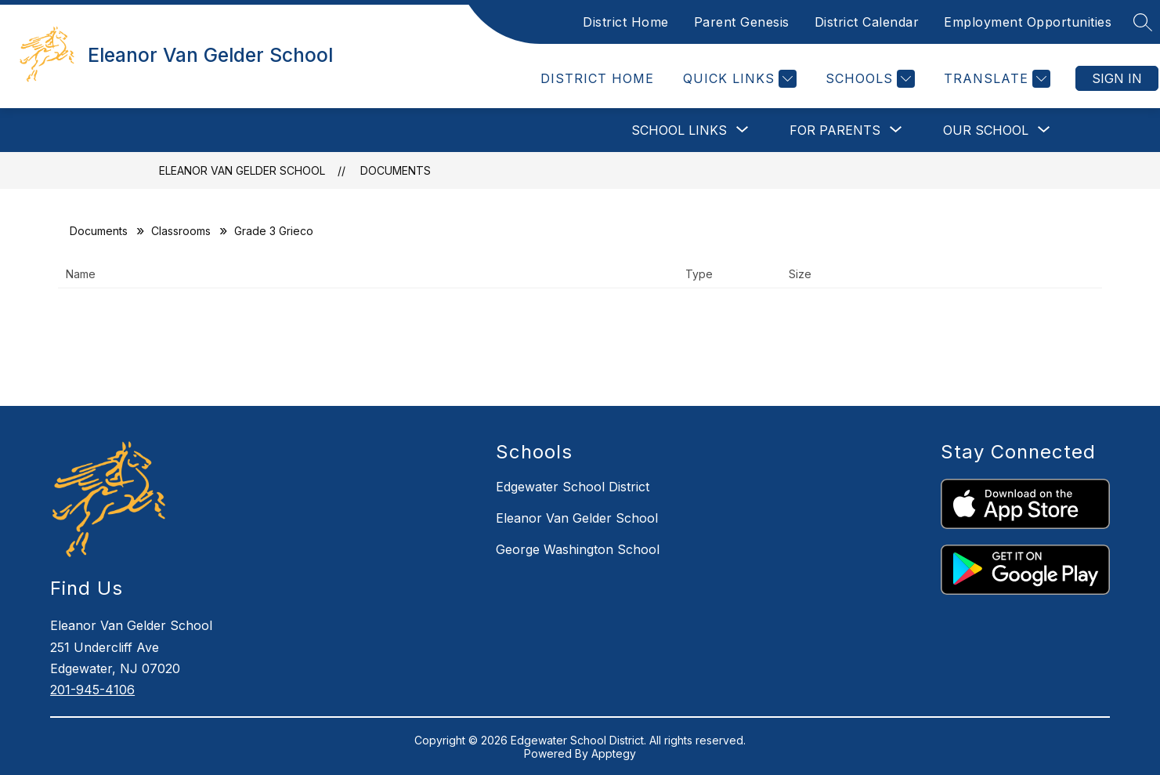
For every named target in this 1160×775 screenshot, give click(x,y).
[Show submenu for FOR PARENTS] (835, 130)
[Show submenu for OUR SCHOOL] (985, 130)
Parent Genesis (742, 22)
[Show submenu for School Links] (679, 130)
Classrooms (181, 230)
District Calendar (867, 22)
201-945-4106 (92, 689)
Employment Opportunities (1027, 22)
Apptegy (613, 753)
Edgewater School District (572, 486)
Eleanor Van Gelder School (242, 170)
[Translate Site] (995, 79)
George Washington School (578, 549)
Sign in (1117, 78)
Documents (395, 170)
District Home (626, 22)
